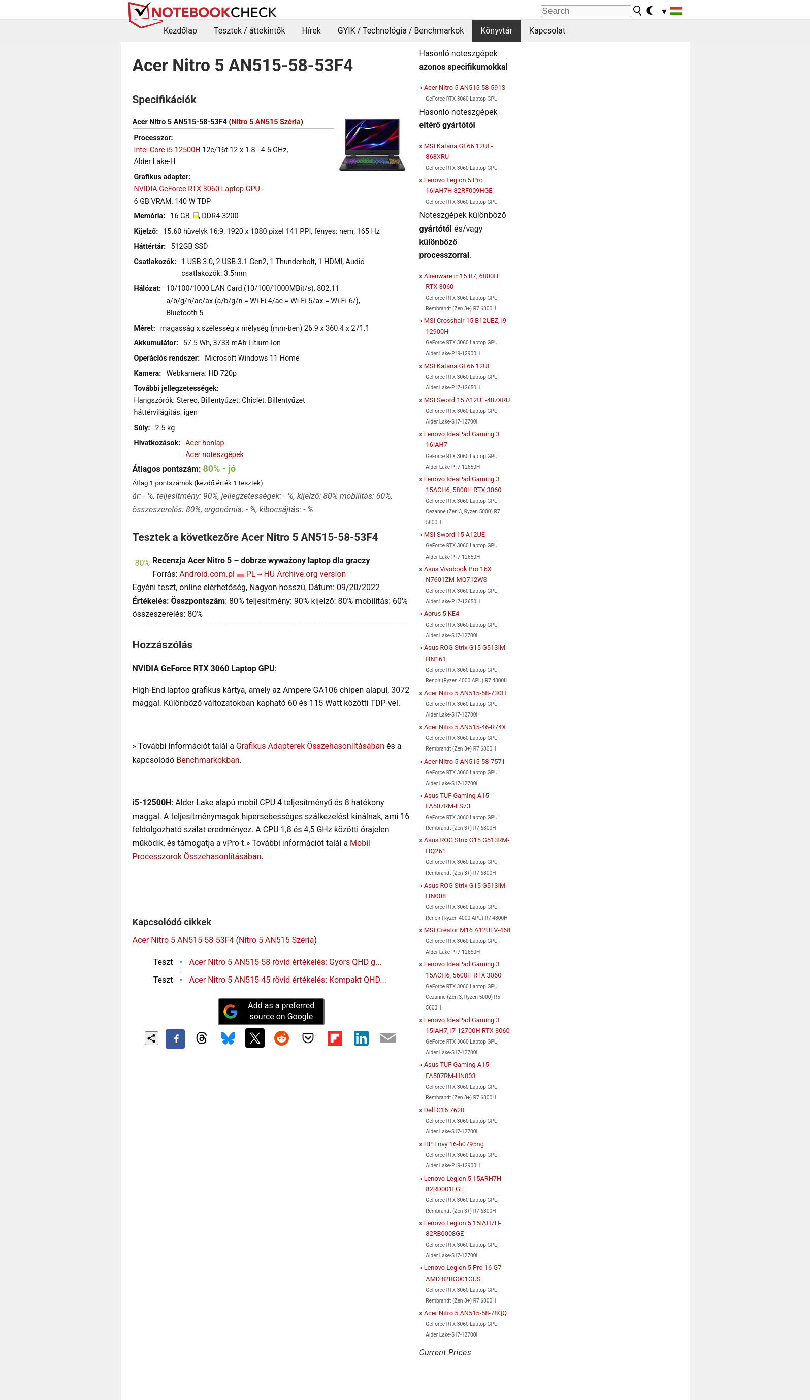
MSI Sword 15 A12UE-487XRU (467, 400)
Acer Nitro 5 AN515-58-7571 (464, 761)
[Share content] (151, 1038)
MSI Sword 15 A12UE (454, 534)
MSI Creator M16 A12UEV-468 (467, 930)
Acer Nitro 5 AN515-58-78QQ (465, 1313)
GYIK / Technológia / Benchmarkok (401, 31)
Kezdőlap (180, 31)
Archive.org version (311, 574)
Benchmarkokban (208, 760)
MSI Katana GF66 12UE (457, 366)
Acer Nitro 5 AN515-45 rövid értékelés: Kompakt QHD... (287, 980)
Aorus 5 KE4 (442, 613)
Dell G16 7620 (444, 1110)
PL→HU (260, 574)
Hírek (311, 31)
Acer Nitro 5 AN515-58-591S (465, 87)
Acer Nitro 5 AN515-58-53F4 (183, 940)
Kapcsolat (547, 31)
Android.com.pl (206, 574)
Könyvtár (496, 31)
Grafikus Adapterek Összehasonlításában (310, 746)
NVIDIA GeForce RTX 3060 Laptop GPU (197, 189)
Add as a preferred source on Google (268, 1011)
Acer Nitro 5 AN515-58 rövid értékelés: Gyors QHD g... (285, 962)
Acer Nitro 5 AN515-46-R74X (465, 727)
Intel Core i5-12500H (167, 150)
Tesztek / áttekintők (249, 31)
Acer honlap (204, 443)
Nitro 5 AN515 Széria (265, 122)
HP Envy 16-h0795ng (454, 1144)
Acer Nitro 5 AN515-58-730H (465, 693)
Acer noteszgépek (214, 454)
